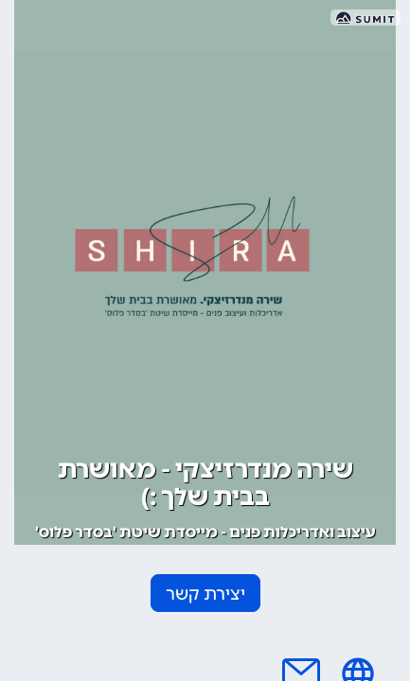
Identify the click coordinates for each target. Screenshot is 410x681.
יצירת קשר (205, 594)
